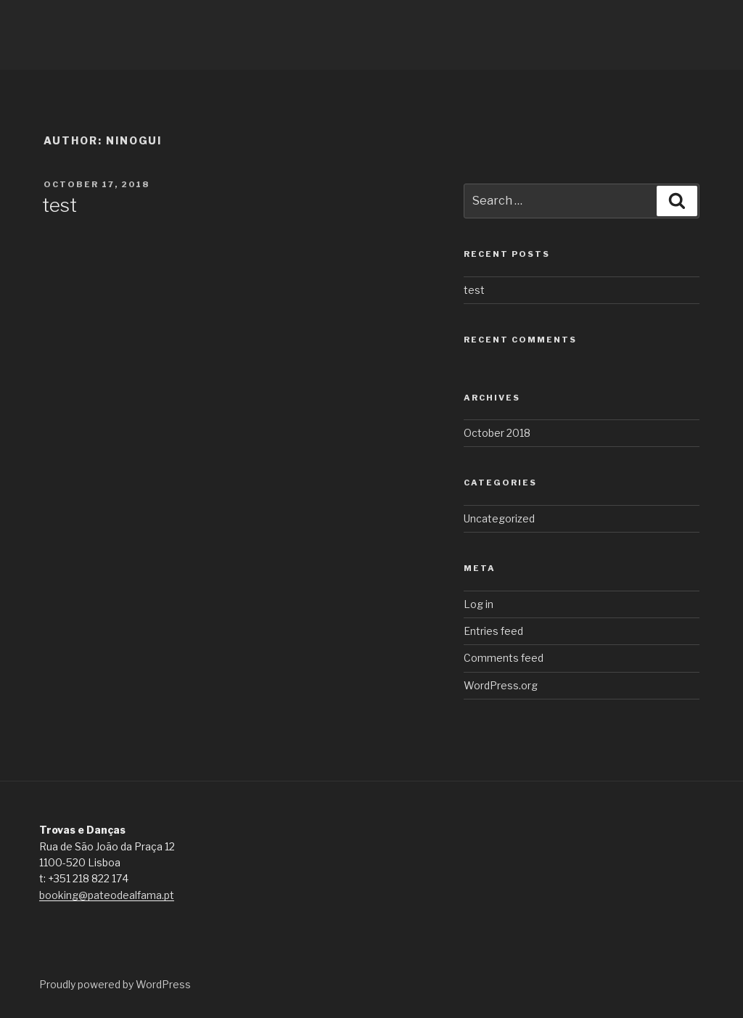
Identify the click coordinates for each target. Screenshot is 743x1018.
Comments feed (503, 658)
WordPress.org (501, 685)
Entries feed (493, 631)
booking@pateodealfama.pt (106, 895)
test (59, 205)
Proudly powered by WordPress (115, 984)
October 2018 (497, 433)
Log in (478, 604)
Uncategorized (499, 518)
